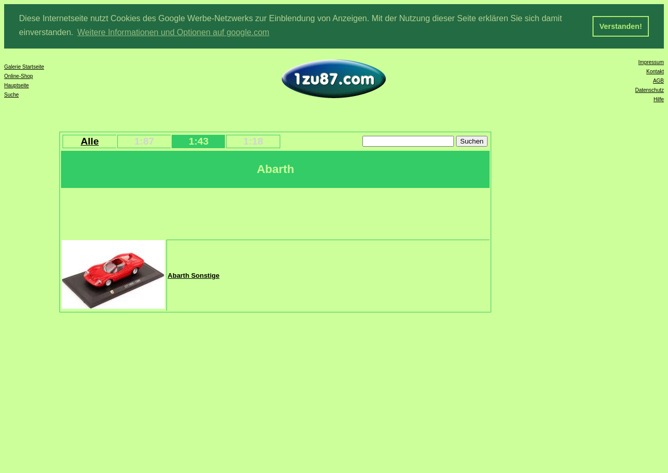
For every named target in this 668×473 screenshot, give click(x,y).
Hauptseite (16, 84)
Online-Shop (18, 75)
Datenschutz (649, 89)
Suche (11, 94)
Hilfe (659, 98)
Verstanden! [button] (620, 26)
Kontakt (655, 70)
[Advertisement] (250, 212)
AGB (658, 80)
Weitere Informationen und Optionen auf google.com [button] (173, 32)
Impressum (651, 61)
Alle (90, 140)
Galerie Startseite (24, 66)
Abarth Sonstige (193, 275)
